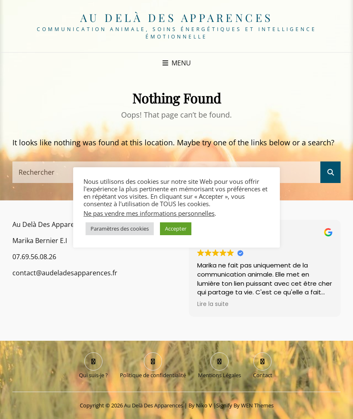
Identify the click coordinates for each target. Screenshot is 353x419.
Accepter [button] (175, 228)
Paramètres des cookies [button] (120, 228)
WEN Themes (257, 405)
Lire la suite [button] (213, 304)
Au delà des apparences (176, 17)
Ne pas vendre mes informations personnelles (149, 213)
